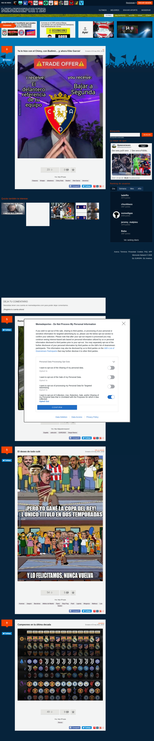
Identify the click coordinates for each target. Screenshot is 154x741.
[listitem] (77, 361)
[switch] (111, 368)
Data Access (77, 417)
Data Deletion (61, 417)
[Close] (124, 324)
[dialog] (77, 370)
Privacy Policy (92, 417)
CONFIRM (57, 407)
